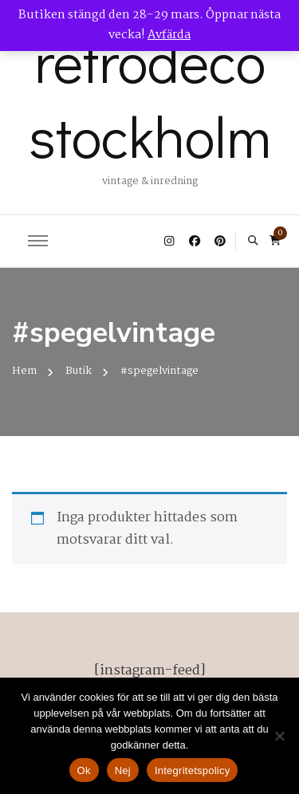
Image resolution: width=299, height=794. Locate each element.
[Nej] (279, 736)
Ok (84, 770)
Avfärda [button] (169, 35)
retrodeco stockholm (150, 98)
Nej (123, 770)
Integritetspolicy (192, 770)
